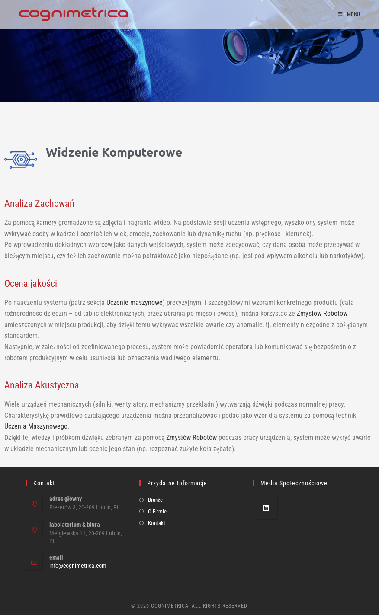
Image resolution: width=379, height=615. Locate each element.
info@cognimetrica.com (77, 565)
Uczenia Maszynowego (35, 426)
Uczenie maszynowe (134, 302)
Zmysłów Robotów (322, 313)
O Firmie (157, 511)
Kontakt (156, 523)
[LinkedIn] (266, 508)
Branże (155, 499)
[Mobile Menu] (349, 14)
